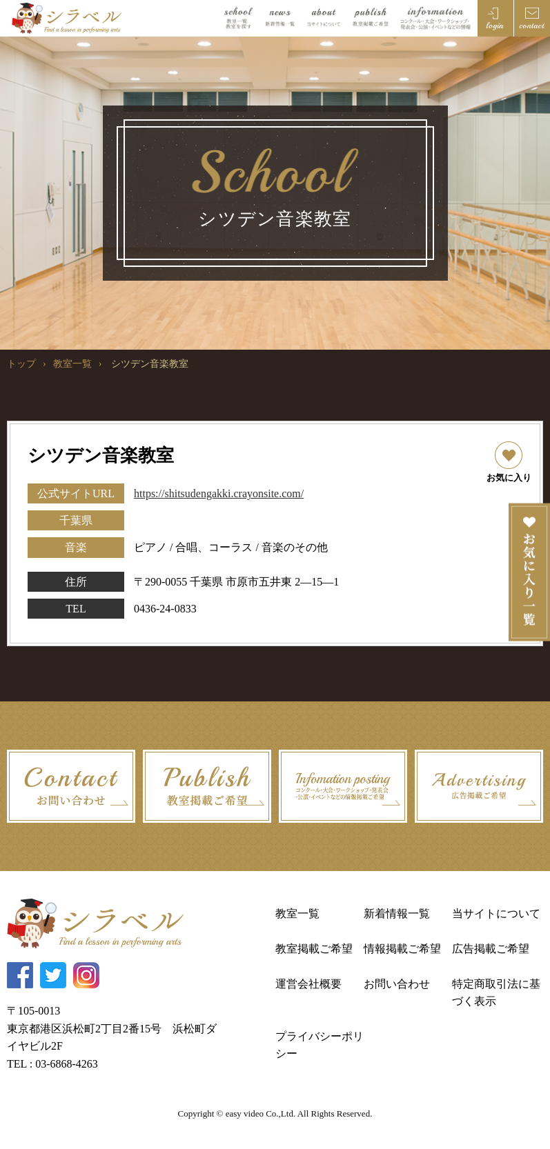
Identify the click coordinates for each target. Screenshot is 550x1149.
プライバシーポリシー (319, 1045)
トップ (21, 364)
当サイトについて (496, 913)
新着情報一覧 (397, 913)
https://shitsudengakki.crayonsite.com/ (219, 493)
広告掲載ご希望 (490, 949)
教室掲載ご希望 (314, 949)
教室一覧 (72, 364)
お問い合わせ (397, 984)
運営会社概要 (308, 984)
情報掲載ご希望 (402, 949)
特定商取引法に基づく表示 (496, 993)
